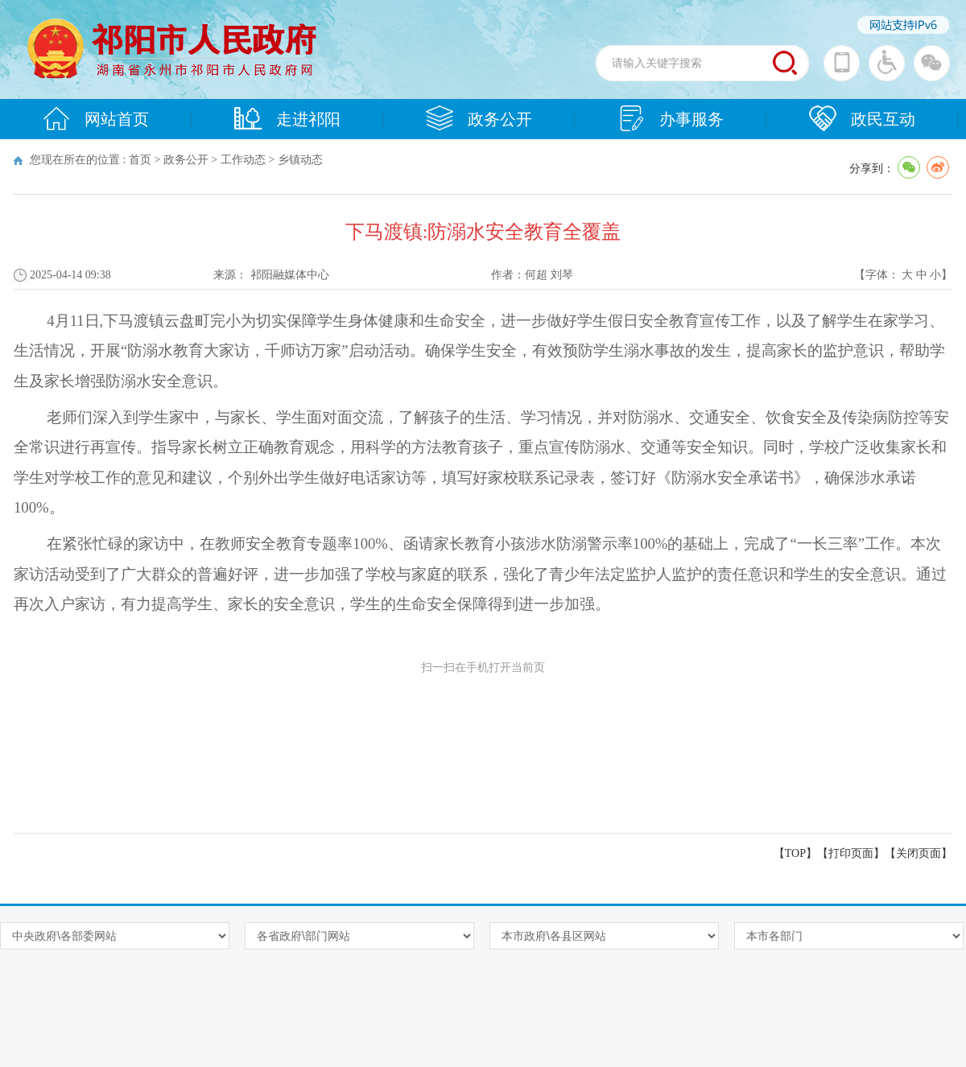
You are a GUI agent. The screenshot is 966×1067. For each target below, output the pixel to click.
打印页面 (850, 853)
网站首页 (96, 118)
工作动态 (243, 160)
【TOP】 (795, 853)
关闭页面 (918, 853)
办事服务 (670, 118)
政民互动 (862, 118)
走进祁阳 (287, 118)
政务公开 (479, 118)
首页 (140, 160)
